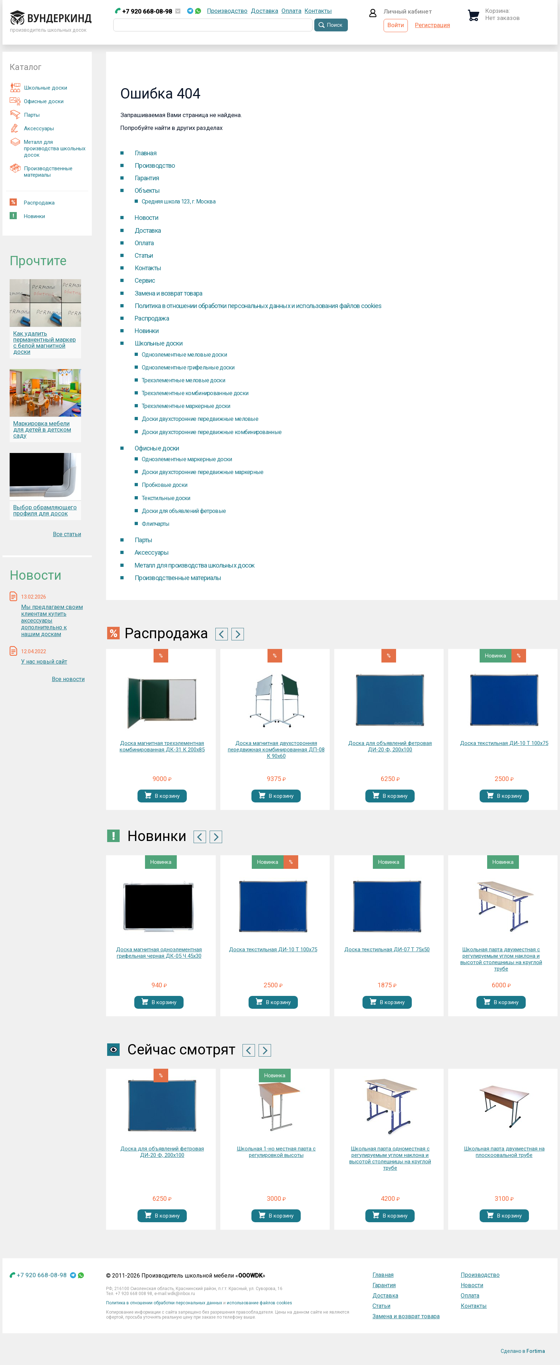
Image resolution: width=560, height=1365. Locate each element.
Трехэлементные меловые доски (183, 380)
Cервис (145, 280)
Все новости (68, 679)
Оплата (291, 10)
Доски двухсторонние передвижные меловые (200, 418)
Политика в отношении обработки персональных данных (164, 1302)
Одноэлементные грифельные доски (188, 367)
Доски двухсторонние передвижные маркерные (202, 472)
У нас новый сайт (44, 661)
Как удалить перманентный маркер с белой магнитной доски (44, 342)
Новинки (27, 216)
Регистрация (432, 25)
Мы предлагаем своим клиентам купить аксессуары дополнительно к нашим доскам (52, 621)
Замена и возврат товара (168, 293)
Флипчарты (156, 523)
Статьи (144, 255)
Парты (25, 114)
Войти (396, 25)
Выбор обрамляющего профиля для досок (45, 510)
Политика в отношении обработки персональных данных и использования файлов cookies (258, 305)
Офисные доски (37, 101)
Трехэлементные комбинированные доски (195, 393)
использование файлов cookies (259, 1302)
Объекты (147, 190)
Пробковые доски (164, 485)
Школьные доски (38, 87)
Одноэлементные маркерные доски (187, 459)
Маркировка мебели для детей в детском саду (42, 429)
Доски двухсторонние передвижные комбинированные (211, 432)
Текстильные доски (166, 498)
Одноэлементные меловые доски (184, 354)
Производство (227, 10)
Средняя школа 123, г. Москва (178, 201)
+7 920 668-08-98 (143, 11)
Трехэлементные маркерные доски (186, 406)
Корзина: (497, 10)
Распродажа (32, 202)
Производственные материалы (41, 170)
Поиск (334, 25)
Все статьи (67, 534)
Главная (145, 153)
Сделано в (523, 1351)
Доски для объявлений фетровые (184, 511)
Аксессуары (32, 128)
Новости (146, 217)
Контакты (318, 10)
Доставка (264, 10)
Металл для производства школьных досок (47, 147)
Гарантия (147, 178)
